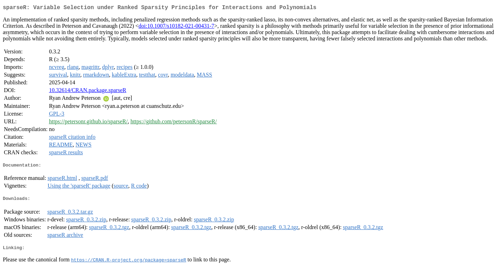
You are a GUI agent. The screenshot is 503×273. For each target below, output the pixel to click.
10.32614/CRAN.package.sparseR (87, 92)
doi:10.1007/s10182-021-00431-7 (176, 27)
